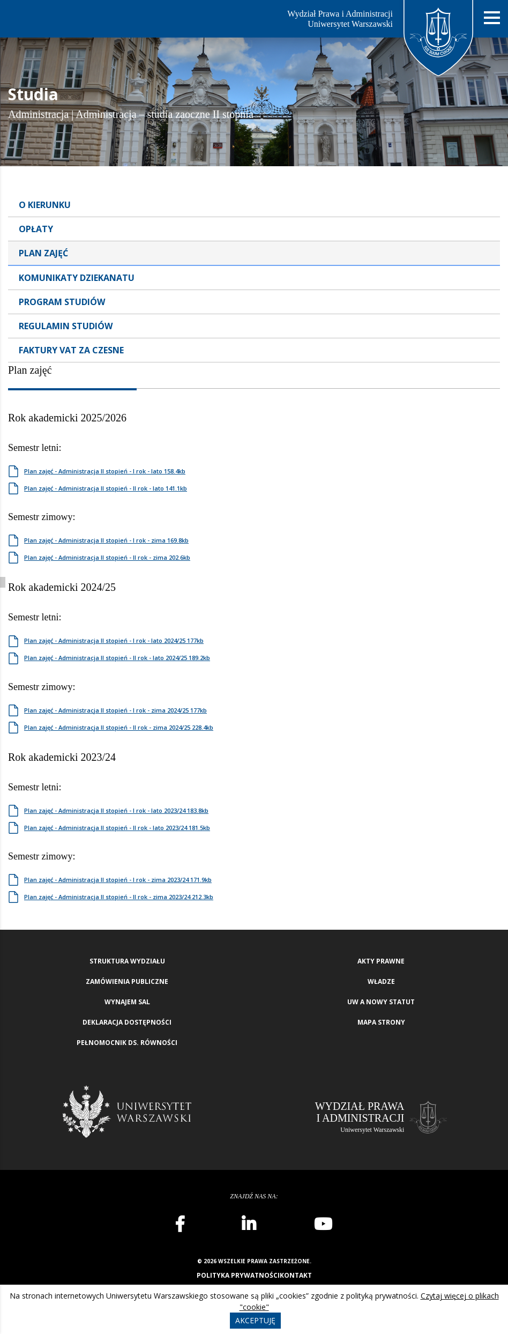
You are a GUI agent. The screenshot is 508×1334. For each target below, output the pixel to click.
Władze (381, 981)
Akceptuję (255, 1320)
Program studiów (62, 302)
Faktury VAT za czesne (71, 350)
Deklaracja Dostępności (127, 1022)
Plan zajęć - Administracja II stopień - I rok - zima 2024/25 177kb (115, 710)
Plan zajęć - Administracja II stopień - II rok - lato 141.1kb (105, 488)
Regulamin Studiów (66, 326)
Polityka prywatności (238, 1275)
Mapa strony (381, 1022)
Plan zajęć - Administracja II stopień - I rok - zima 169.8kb (106, 540)
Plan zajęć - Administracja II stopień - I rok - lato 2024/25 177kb (114, 640)
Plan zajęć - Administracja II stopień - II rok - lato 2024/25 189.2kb (117, 658)
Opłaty (36, 229)
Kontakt (296, 1275)
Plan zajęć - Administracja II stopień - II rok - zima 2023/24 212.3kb (118, 897)
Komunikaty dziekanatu (77, 278)
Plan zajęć (43, 253)
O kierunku (45, 205)
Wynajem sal (127, 1001)
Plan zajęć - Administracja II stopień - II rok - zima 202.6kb (107, 557)
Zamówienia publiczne (127, 981)
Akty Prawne (381, 961)
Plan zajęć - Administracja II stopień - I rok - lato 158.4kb (104, 471)
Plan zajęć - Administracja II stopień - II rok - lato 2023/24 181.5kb (117, 828)
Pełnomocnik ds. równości (127, 1042)
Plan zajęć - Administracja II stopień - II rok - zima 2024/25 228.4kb (118, 727)
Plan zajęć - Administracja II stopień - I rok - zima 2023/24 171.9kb (118, 880)
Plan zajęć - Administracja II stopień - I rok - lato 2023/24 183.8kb (116, 810)
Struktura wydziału (127, 961)
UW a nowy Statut (381, 1001)
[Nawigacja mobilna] (492, 18)
